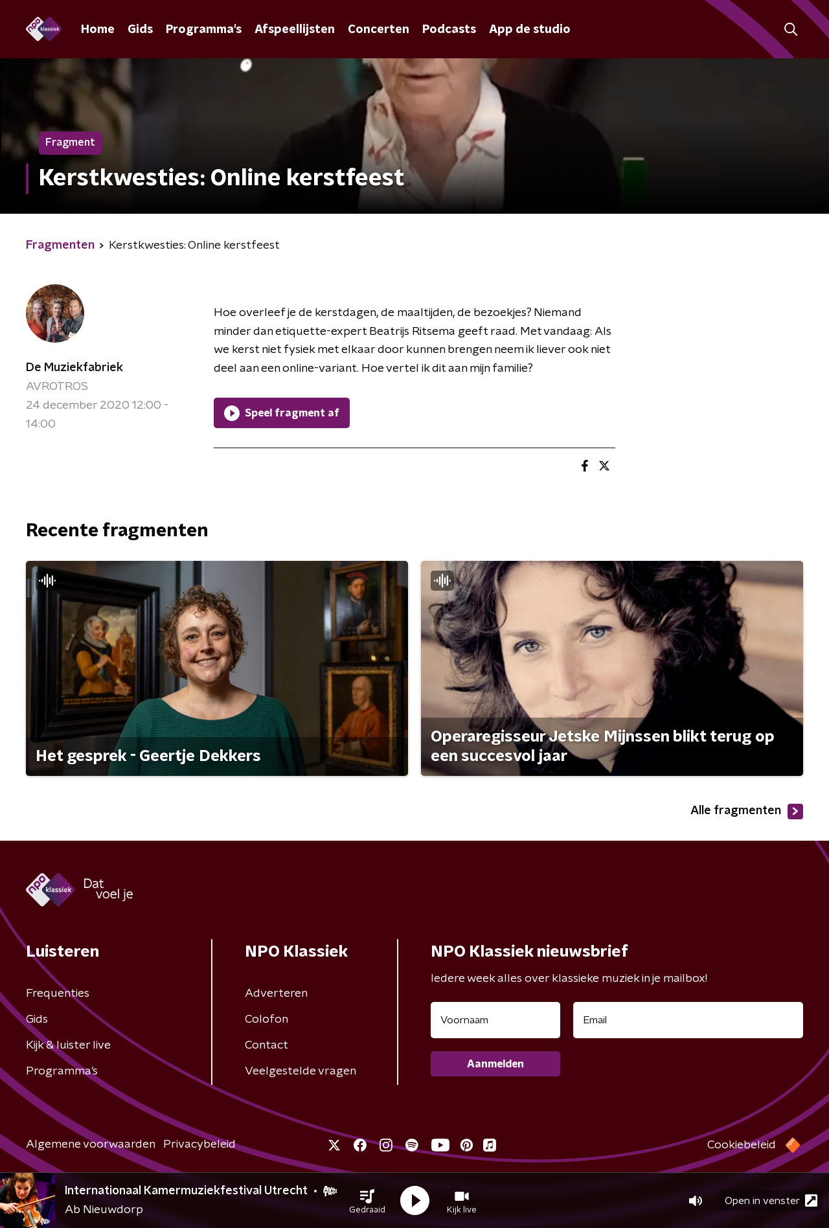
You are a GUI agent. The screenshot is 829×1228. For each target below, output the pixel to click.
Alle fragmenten (746, 811)
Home (98, 30)
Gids (140, 30)
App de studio (530, 30)
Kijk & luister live (68, 1045)
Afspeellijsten (295, 30)
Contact (266, 1045)
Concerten (378, 30)
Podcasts (449, 30)
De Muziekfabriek (74, 368)
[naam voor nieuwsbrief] (495, 1020)
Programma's (204, 30)
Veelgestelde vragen (300, 1071)
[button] (367, 1201)
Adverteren (276, 993)
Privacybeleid (199, 1144)
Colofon (266, 1019)
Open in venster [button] (771, 1200)
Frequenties (57, 993)
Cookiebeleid (741, 1145)
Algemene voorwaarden (90, 1144)
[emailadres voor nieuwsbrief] (688, 1020)
